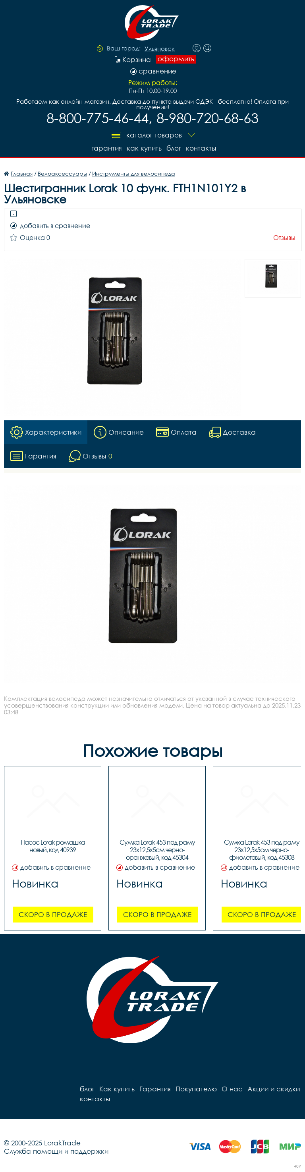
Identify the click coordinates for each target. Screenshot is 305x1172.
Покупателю (196, 1089)
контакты (201, 148)
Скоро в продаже (53, 914)
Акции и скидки (273, 1089)
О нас (232, 1089)
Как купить (144, 148)
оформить (176, 59)
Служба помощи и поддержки (56, 1151)
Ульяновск (160, 49)
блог (173, 148)
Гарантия (106, 148)
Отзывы (284, 237)
